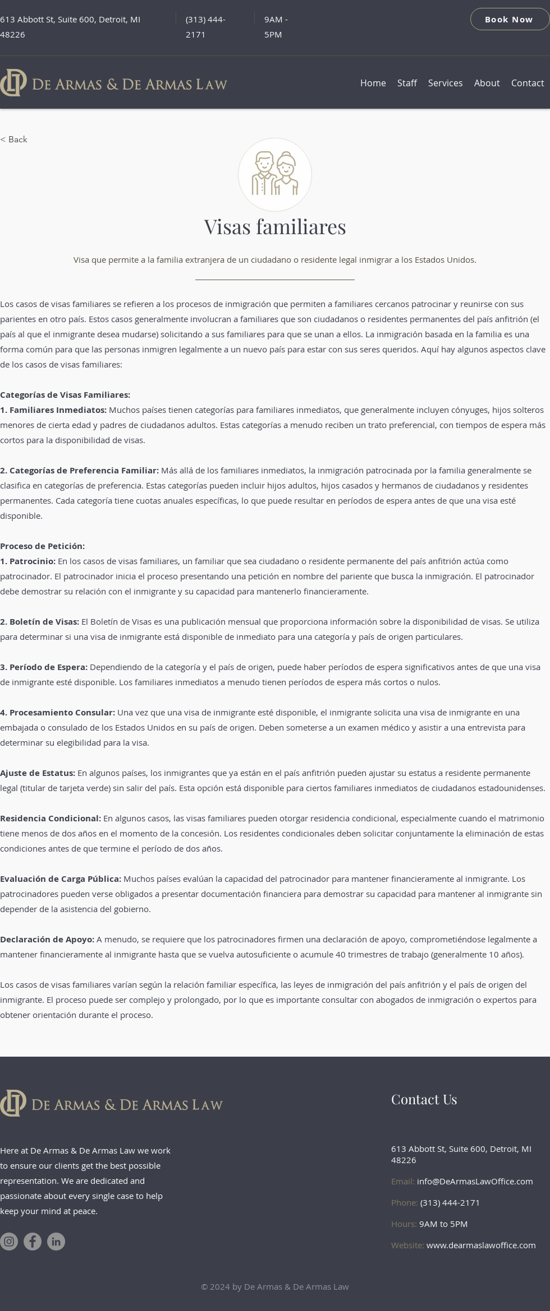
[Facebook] (33, 1241)
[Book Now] (510, 19)
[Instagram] (9, 1241)
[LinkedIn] (56, 1241)
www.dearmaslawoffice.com (481, 1244)
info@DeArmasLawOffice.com (475, 1181)
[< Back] (37, 139)
